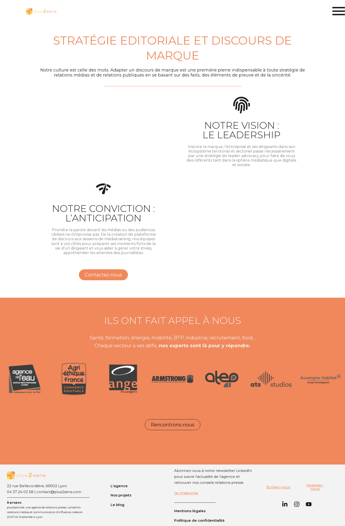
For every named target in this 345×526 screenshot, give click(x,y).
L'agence (119, 486)
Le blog (117, 504)
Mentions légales (190, 511)
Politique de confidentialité (199, 520)
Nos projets (121, 495)
